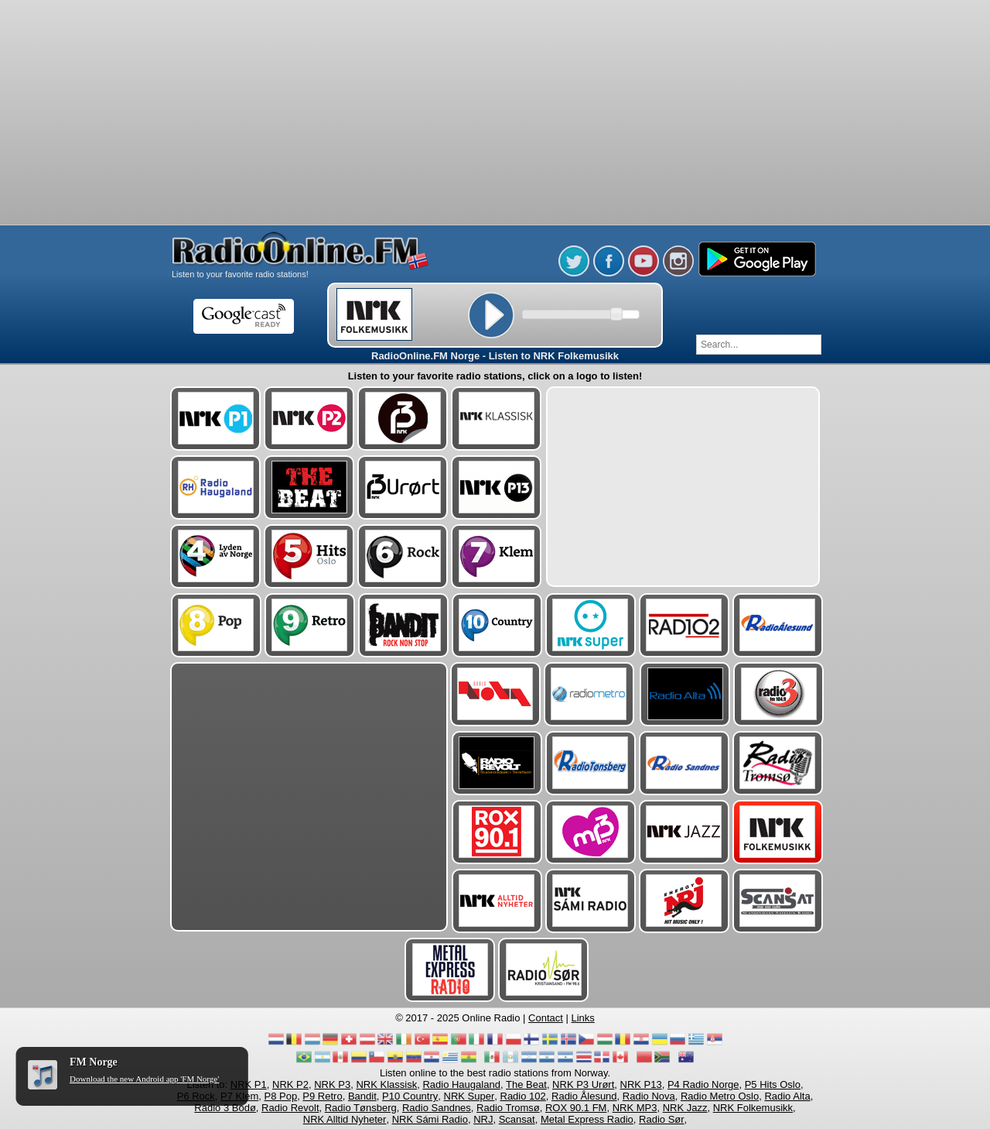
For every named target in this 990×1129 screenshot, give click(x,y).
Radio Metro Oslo (720, 1096)
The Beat (526, 1084)
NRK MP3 (635, 1108)
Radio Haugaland (461, 1084)
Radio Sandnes (436, 1108)
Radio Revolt (290, 1108)
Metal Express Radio (587, 1119)
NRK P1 (248, 1084)
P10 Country (410, 1096)
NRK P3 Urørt (583, 1084)
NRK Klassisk (386, 1084)
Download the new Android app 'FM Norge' (144, 1078)
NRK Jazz (685, 1108)
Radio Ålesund (584, 1096)
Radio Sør (661, 1119)
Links (583, 1018)
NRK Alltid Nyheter (345, 1119)
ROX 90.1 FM (575, 1108)
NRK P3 (332, 1084)
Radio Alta (787, 1096)
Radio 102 (523, 1096)
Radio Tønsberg (361, 1108)
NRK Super (469, 1096)
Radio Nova (649, 1096)
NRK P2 (290, 1084)
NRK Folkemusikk (753, 1108)
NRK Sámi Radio (430, 1119)
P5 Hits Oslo (773, 1084)
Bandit (362, 1096)
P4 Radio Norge (703, 1084)
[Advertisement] (495, 39)
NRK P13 (641, 1084)
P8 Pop (280, 1096)
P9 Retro (322, 1096)
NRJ (483, 1119)
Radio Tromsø (508, 1108)
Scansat (517, 1119)
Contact (545, 1018)
